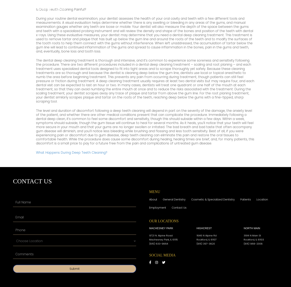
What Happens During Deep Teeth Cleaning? (71, 152)
